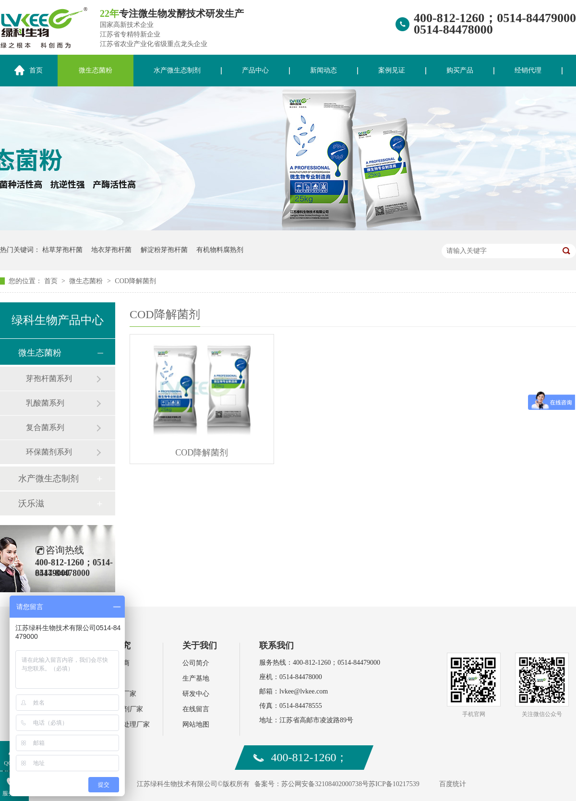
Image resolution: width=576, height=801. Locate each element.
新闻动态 (323, 70)
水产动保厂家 (116, 693)
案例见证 (391, 70)
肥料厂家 (109, 678)
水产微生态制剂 (177, 70)
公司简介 (195, 663)
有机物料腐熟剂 (219, 249)
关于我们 (199, 645)
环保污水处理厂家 (123, 724)
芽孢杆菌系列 (49, 378)
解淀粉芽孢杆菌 (164, 249)
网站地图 (195, 724)
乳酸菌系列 (45, 403)
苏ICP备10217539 (394, 784)
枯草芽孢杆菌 (62, 249)
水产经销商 (113, 663)
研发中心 (195, 693)
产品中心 (255, 70)
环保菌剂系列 (49, 452)
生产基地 (195, 678)
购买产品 (459, 70)
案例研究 (113, 645)
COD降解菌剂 (135, 281)
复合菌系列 (45, 427)
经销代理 (528, 70)
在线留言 (195, 709)
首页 (52, 281)
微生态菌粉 (95, 70)
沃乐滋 (31, 503)
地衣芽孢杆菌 (111, 249)
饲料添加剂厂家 (119, 709)
